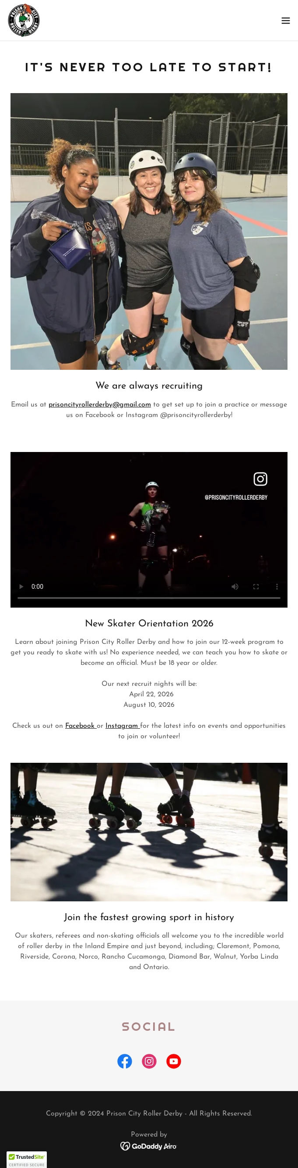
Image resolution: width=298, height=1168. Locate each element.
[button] (285, 20)
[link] (24, 20)
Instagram (122, 726)
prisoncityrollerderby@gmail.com (100, 404)
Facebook (81, 726)
